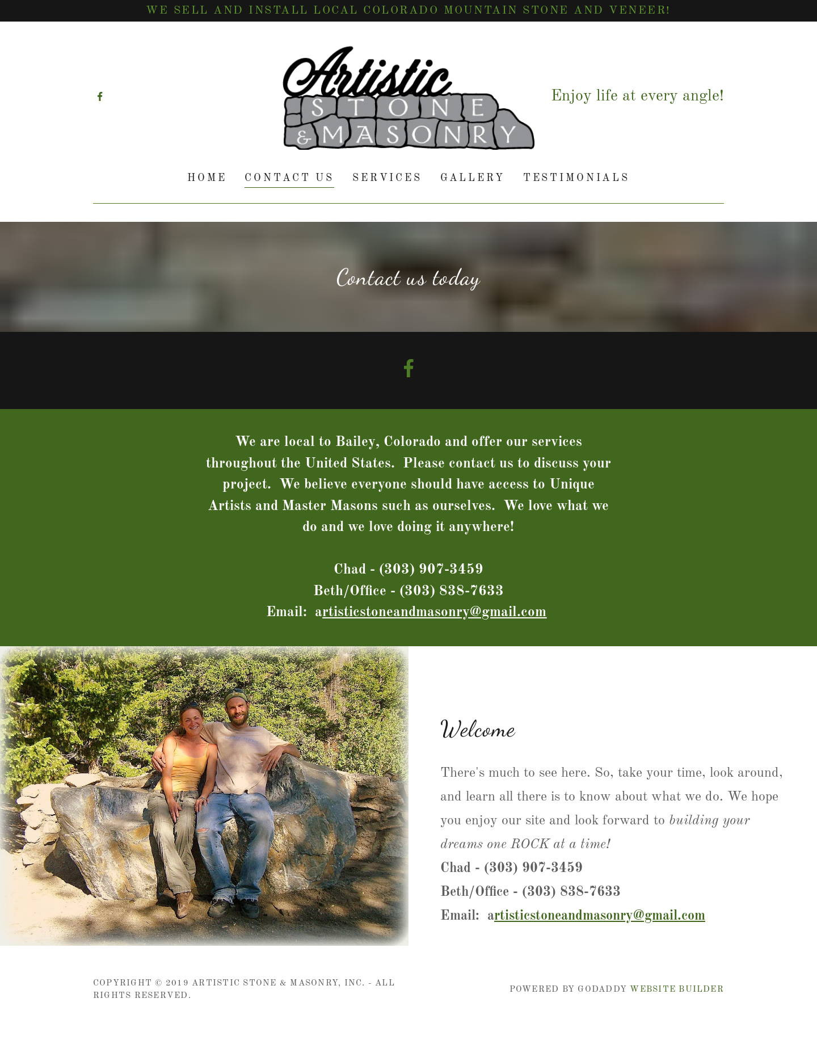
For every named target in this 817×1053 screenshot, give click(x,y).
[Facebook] (100, 96)
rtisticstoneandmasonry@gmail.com (599, 916)
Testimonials (576, 178)
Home (206, 178)
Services (387, 178)
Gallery (472, 178)
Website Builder (677, 989)
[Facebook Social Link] (408, 370)
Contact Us (289, 178)
